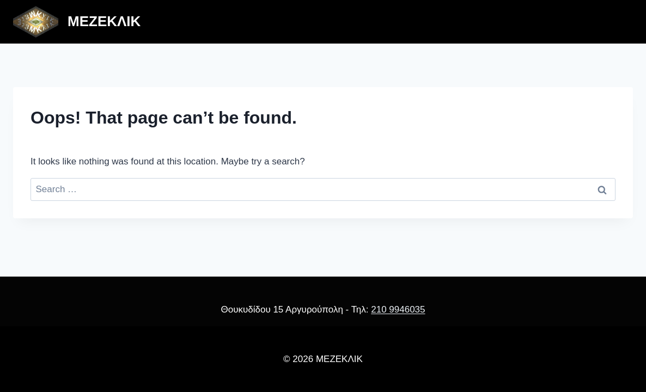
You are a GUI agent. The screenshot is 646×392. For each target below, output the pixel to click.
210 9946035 (398, 309)
